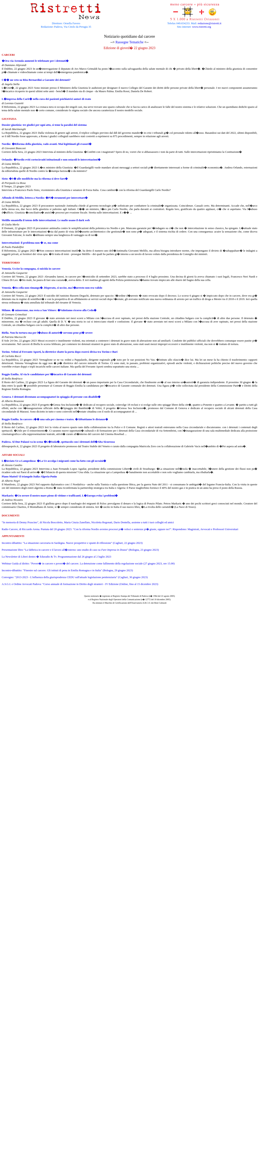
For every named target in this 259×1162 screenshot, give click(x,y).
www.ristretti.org (201, 26)
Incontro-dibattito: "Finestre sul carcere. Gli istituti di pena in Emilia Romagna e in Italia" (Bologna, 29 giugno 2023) (67, 570)
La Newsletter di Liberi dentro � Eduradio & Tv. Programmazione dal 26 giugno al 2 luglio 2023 (56, 556)
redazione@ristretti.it (209, 23)
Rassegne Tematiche (130, 42)
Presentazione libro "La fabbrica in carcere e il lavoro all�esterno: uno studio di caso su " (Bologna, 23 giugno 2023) (80, 549)
